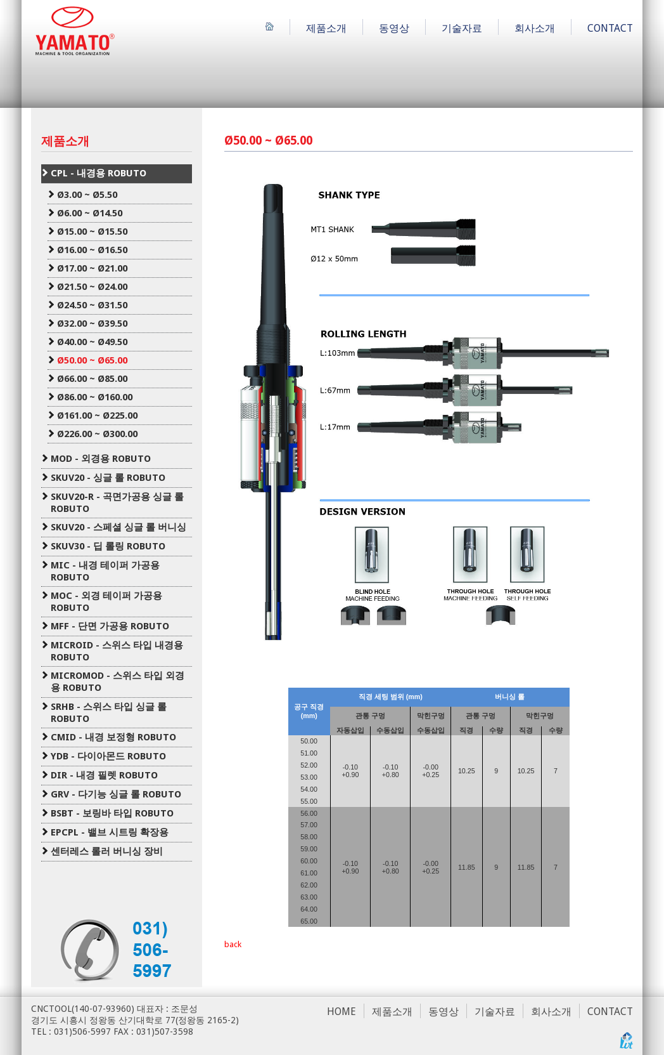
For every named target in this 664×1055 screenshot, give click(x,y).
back (232, 944)
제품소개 (326, 28)
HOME (341, 1012)
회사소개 (534, 28)
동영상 (394, 28)
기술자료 (462, 28)
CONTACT (610, 28)
